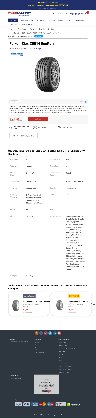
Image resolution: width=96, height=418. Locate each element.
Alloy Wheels (40, 20)
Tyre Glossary (63, 363)
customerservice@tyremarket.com (19, 341)
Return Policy (62, 351)
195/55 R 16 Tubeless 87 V (31, 304)
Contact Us (62, 354)
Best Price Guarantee (65, 369)
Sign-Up (79, 14)
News (36, 347)
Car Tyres (13, 20)
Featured (37, 344)
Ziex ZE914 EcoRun (46, 29)
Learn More (38, 36)
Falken (32, 29)
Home (12, 29)
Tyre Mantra (79, 20)
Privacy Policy (63, 345)
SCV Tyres (51, 20)
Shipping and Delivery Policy (67, 348)
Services (61, 20)
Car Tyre (25, 306)
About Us (61, 357)
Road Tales (14, 24)
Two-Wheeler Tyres (26, 20)
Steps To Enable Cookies (65, 366)
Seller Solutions (27, 24)
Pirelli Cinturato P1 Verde (78, 302)
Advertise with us (64, 372)
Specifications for (46, 152)
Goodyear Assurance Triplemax (37, 302)
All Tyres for (23, 136)
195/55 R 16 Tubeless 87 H (76, 304)
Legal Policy (62, 342)
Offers (69, 20)
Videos (37, 350)
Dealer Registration (16, 378)
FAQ (60, 360)
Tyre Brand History (40, 352)
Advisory (37, 342)
